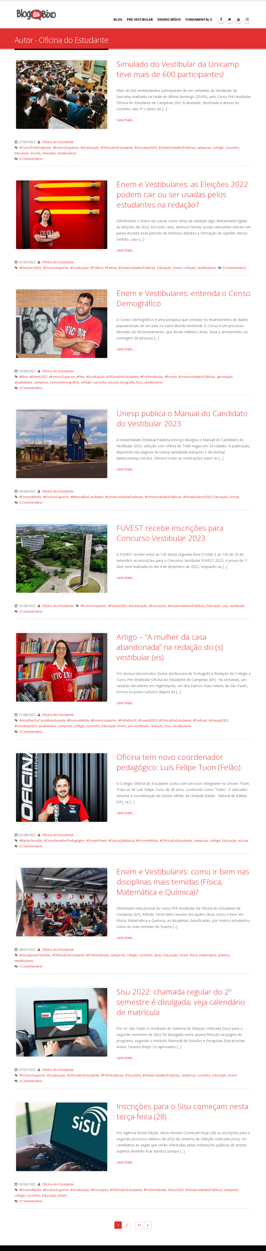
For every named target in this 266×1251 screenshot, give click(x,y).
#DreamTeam (96, 840)
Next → (148, 1225)
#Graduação (90, 147)
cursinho (232, 147)
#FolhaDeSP (127, 720)
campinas (204, 147)
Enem (177, 268)
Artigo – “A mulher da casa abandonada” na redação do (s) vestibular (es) (169, 646)
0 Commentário (31, 159)
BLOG (118, 19)
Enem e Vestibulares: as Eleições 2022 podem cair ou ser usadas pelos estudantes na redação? (182, 194)
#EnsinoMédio (30, 497)
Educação (22, 153)
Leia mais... (125, 119)
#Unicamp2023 (146, 147)
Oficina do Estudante (58, 142)
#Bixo (23, 377)
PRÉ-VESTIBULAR (140, 19)
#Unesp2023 (218, 720)
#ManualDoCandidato (87, 497)
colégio (218, 147)
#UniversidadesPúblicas (176, 147)
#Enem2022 (38, 377)
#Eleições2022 (30, 268)
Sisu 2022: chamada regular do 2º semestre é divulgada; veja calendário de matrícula (180, 1001)
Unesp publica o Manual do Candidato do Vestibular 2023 (182, 418)
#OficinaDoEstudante (117, 147)
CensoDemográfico (64, 382)
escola (36, 153)
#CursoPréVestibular (35, 147)
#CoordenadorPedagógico (64, 840)
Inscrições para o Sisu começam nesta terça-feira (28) (182, 1111)
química (224, 955)
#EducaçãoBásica (121, 840)
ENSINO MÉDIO (169, 19)
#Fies (80, 377)
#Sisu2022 (133, 1075)
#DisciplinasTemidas (35, 955)
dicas (158, 955)
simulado (49, 153)
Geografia (127, 382)
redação (189, 268)
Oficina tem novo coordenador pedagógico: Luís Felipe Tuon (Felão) (178, 762)
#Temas (111, 268)
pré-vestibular (138, 726)
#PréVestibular (151, 377)
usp (225, 606)
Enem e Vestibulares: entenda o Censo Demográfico (183, 298)
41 (139, 1225)
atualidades (23, 382)
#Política (96, 268)
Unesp (234, 497)
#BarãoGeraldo (31, 840)
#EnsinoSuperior (66, 147)
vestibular (237, 606)
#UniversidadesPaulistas (124, 497)
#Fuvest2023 (117, 606)
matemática (207, 955)
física (193, 955)
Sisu (139, 382)
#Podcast (200, 720)
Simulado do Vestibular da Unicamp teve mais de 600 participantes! (177, 69)
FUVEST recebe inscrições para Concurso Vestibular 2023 (169, 533)
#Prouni (171, 377)
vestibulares (67, 153)
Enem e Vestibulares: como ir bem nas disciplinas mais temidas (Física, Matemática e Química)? (182, 881)
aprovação (225, 377)
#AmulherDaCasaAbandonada (42, 720)
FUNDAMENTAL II (198, 19)
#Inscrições (157, 606)
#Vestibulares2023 (197, 497)
